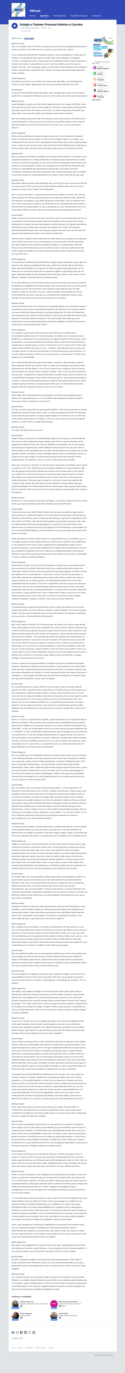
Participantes (59, 16)
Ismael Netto (64, 1313)
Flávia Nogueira (26, 1313)
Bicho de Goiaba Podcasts (68, 1302)
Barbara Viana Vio (27, 1302)
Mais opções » (96, 100)
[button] (15, 26)
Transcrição (29, 38)
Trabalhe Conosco (79, 16)
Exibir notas (16, 38)
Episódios (44, 16)
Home (32, 16)
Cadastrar (96, 16)
